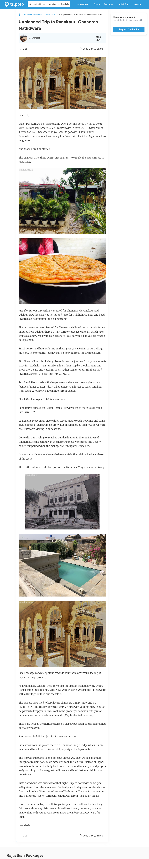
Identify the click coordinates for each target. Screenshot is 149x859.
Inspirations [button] (83, 4)
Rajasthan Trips (52, 15)
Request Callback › (129, 29)
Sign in (137, 4)
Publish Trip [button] (123, 4)
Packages (108, 4)
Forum (97, 4)
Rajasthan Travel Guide (33, 15)
